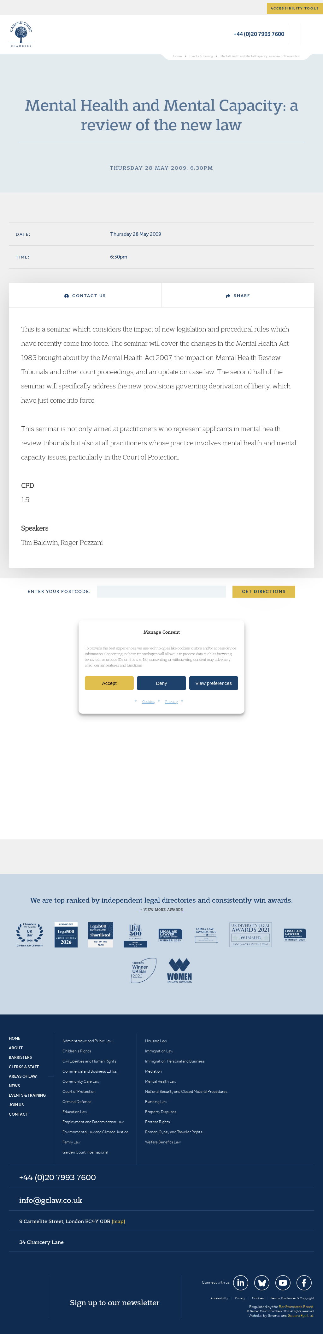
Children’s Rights (76, 1051)
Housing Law (156, 1041)
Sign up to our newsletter (115, 1302)
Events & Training (27, 1095)
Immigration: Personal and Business (175, 1061)
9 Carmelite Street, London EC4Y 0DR (72, 1221)
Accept (109, 683)
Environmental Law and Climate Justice (95, 1132)
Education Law (74, 1111)
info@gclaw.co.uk (50, 1200)
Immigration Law (159, 1051)
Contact (18, 1114)
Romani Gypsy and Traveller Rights (174, 1132)
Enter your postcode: (59, 591)
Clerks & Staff (24, 1066)
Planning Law (156, 1101)
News (14, 1085)
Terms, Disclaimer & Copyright (292, 1298)
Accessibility (219, 1298)
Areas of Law (23, 1076)
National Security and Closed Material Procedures (186, 1091)
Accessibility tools (295, 8)
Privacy (171, 701)
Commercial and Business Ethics (89, 1071)
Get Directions (264, 591)
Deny (161, 683)
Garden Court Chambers (21, 34)
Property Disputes (160, 1111)
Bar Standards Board (296, 1306)
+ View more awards (161, 909)
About (16, 1047)
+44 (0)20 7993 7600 (258, 34)
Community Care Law (80, 1081)
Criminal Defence (76, 1101)
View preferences (214, 683)
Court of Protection (79, 1091)
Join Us (16, 1104)
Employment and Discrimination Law (93, 1121)
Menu (308, 34)
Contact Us (85, 295)
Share (238, 295)
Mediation (153, 1071)
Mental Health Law (160, 1081)
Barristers (20, 1057)
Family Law (71, 1142)
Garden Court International (85, 1152)
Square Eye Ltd (300, 1315)
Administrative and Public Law (87, 1041)
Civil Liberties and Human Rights (89, 1061)
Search (294, 34)
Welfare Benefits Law (163, 1142)
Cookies (148, 701)
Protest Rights (157, 1121)
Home (14, 1038)
